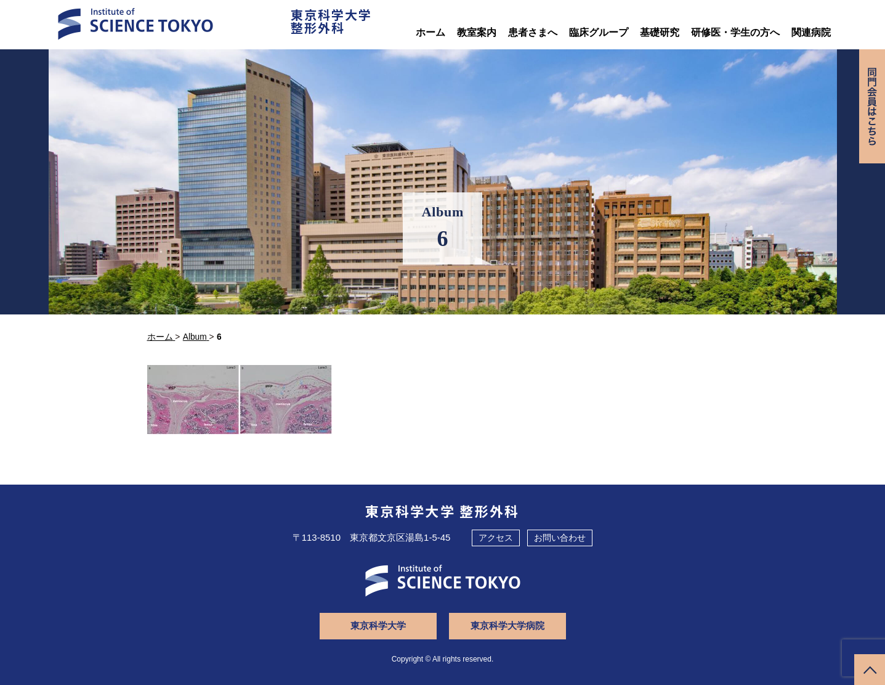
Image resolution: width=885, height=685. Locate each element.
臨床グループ (598, 32)
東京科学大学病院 (507, 625)
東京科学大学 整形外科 (442, 510)
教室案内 (476, 32)
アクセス (496, 538)
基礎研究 (659, 32)
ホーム (430, 32)
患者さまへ (532, 32)
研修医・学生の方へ (735, 32)
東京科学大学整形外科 (331, 21)
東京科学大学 (378, 625)
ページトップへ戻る (869, 669)
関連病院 (811, 32)
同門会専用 (872, 106)
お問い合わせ (560, 538)
